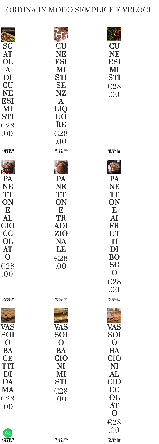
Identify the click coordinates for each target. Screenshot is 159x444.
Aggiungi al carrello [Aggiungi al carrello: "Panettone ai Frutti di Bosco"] (114, 300)
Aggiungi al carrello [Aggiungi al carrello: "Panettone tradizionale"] (61, 300)
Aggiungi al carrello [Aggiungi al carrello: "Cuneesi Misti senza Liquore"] (61, 151)
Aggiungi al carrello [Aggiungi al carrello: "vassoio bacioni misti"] (61, 440)
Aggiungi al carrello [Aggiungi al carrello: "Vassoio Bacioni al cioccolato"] (114, 440)
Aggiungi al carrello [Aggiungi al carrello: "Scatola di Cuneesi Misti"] (7, 151)
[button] (7, 433)
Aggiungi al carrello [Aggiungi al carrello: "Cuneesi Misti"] (114, 151)
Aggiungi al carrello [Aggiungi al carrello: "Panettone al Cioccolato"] (7, 300)
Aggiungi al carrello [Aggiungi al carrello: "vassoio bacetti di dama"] (7, 440)
